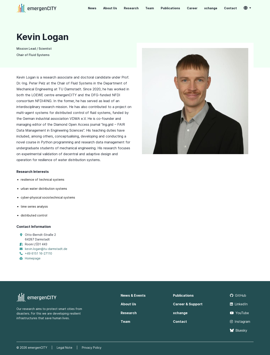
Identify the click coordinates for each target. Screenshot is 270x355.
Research (131, 8)
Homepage (32, 258)
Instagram (240, 321)
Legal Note (64, 347)
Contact (230, 8)
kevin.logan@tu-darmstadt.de (46, 249)
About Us (110, 8)
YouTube (239, 313)
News (92, 8)
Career (192, 8)
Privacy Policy (91, 347)
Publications (170, 8)
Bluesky (238, 330)
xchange (210, 8)
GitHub (238, 295)
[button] (247, 8)
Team (149, 8)
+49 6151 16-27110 (38, 253)
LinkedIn (239, 304)
